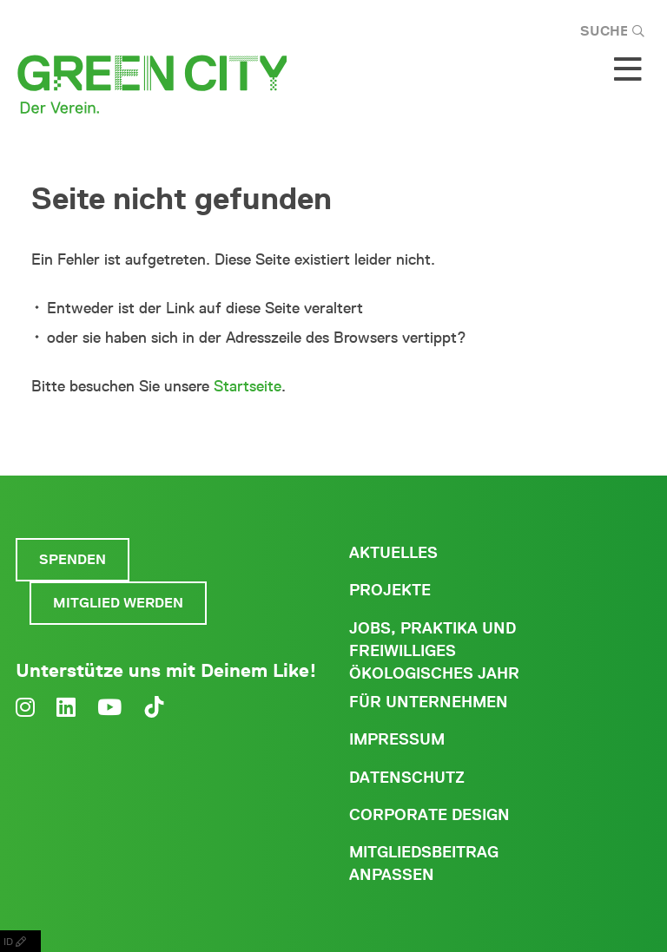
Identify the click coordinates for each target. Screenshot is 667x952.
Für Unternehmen (428, 702)
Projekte (390, 590)
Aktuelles (393, 552)
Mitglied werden (118, 602)
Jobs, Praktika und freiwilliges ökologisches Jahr (434, 651)
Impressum (397, 739)
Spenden (72, 559)
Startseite (247, 386)
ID (20, 941)
